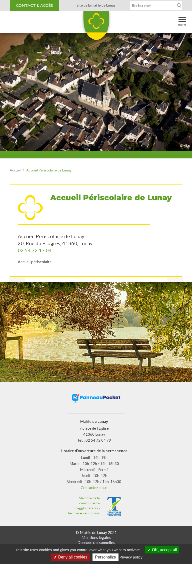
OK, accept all (162, 550)
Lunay (96, 27)
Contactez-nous (94, 487)
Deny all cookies (70, 557)
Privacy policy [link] (131, 557)
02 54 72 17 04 (35, 250)
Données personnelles (96, 542)
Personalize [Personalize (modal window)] (105, 557)
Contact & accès (34, 5)
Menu (182, 21)
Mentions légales (96, 537)
